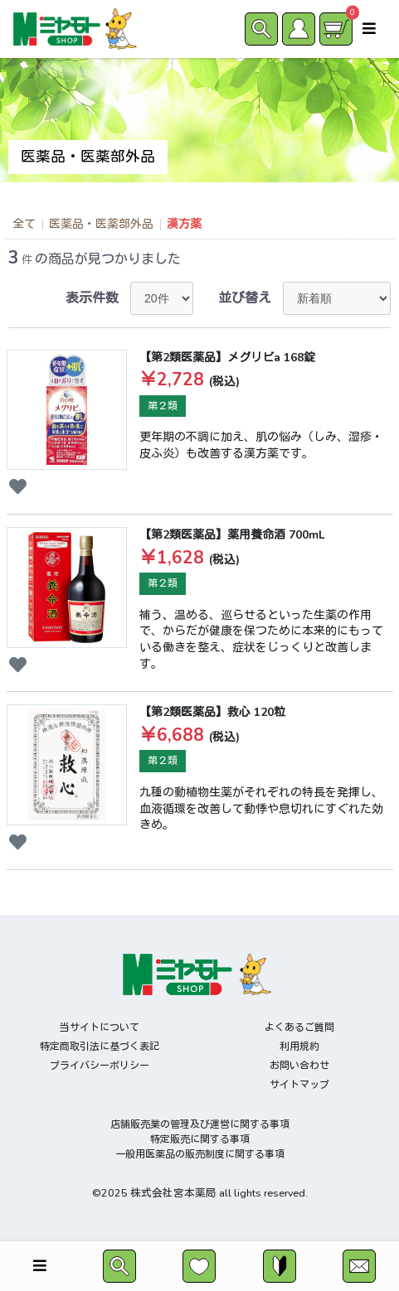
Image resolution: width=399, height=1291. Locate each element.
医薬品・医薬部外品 (101, 224)
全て (24, 224)
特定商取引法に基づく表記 (99, 1046)
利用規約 (299, 1046)
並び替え (244, 298)
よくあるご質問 (299, 1027)
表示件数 (92, 298)
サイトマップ (299, 1084)
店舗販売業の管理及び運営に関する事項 (200, 1124)
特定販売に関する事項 (200, 1139)
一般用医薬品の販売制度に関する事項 (200, 1154)
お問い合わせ (299, 1065)
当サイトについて (99, 1027)
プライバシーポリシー (99, 1065)
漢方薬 (184, 224)
